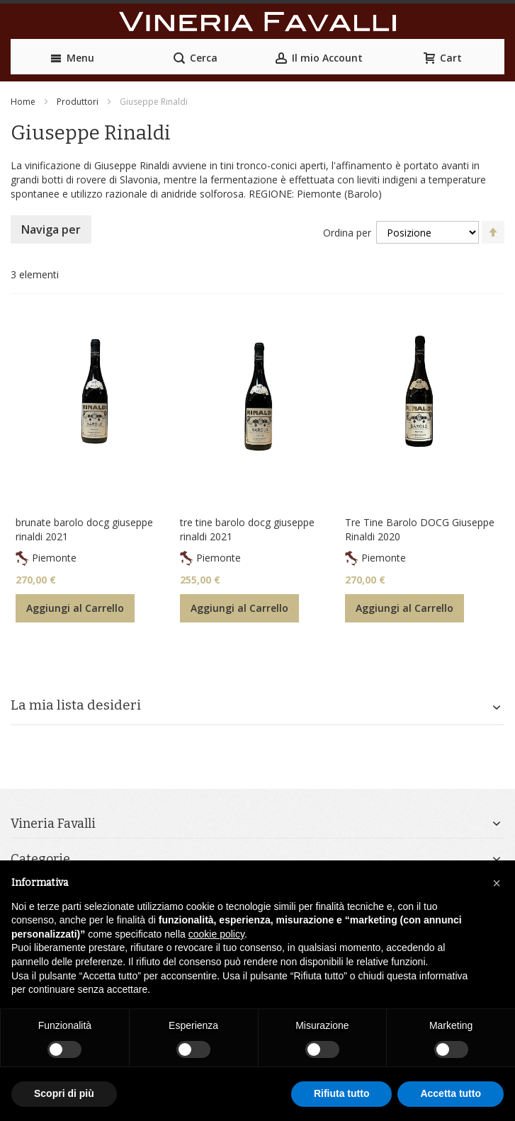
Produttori (77, 102)
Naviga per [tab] (51, 229)
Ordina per (347, 232)
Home (23, 102)
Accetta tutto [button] (450, 1093)
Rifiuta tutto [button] (342, 1093)
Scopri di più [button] (64, 1093)
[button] (496, 883)
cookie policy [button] (216, 934)
